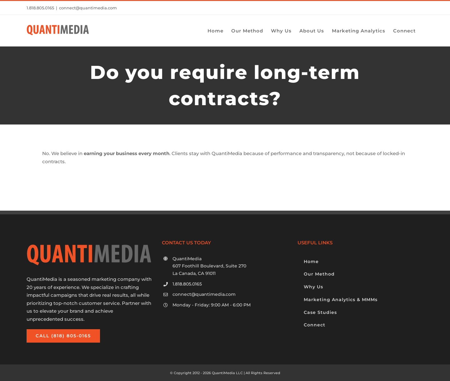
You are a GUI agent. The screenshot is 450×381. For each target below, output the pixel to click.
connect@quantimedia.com (88, 7)
